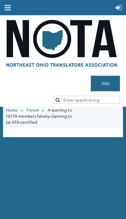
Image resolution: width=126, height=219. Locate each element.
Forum (32, 110)
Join (105, 83)
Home (12, 110)
